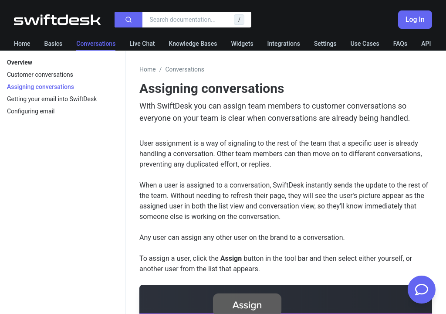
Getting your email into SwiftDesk (52, 99)
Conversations (95, 43)
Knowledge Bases (193, 43)
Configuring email (31, 111)
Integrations (283, 43)
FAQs (400, 43)
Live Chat (142, 43)
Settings (325, 43)
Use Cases (365, 43)
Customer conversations (40, 74)
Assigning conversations (40, 86)
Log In (415, 19)
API (426, 43)
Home (22, 43)
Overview (19, 62)
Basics (53, 43)
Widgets (242, 43)
